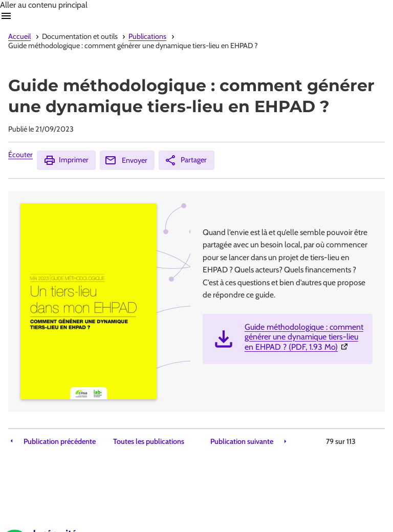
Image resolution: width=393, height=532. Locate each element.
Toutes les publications (148, 441)
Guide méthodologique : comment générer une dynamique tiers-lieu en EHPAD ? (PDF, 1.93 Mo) (305, 337)
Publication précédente (60, 441)
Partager (185, 160)
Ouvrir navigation (6, 16)
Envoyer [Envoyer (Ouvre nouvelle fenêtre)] (125, 160)
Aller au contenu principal (44, 5)
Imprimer (66, 160)
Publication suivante (241, 441)
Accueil (19, 36)
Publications (147, 36)
